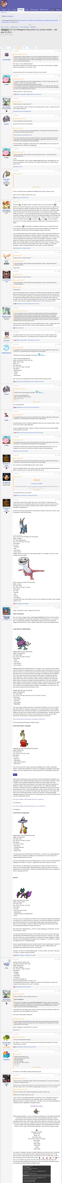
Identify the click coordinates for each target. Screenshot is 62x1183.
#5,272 (58, 1034)
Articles (14, 9)
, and (28, 407)
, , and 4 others (30, 381)
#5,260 (58, 307)
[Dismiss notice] (59, 16)
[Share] (56, 51)
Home (3, 9)
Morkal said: (17, 173)
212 (21, 47)
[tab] (30, 25)
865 (30, 47)
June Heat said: (17, 128)
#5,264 (58, 411)
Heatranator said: (18, 79)
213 (24, 47)
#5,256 (58, 170)
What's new (3, 12)
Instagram (10, 16)
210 (15, 47)
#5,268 (58, 499)
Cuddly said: (17, 101)
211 (18, 47)
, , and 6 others (28, 340)
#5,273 (58, 1051)
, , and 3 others (30, 432)
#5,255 (58, 149)
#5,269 (58, 607)
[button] (7, 12)
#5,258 (58, 252)
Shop (27, 9)
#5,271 (58, 991)
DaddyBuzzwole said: (19, 118)
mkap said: (16, 1054)
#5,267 (58, 473)
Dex (9, 9)
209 (12, 47)
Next (34, 47)
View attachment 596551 (37, 483)
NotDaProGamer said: (19, 388)
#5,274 (58, 1075)
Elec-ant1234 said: (18, 152)
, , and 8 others (26, 1046)
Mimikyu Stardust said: (19, 54)
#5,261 (58, 332)
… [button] (9, 47)
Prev (4, 47)
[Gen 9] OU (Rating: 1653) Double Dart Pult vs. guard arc (28, 799)
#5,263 (58, 385)
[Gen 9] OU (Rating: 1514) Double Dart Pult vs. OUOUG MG (29, 806)
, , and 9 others (26, 955)
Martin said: (16, 287)
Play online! (35, 9)
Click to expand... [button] (37, 186)
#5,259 (58, 271)
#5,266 (58, 455)
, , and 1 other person (29, 94)
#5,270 (58, 959)
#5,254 (58, 115)
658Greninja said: (18, 994)
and (23, 111)
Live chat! (45, 9)
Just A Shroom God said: (20, 311)
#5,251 (58, 51)
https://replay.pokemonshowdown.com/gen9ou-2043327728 (29, 719)
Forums (21, 9)
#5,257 (58, 201)
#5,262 (58, 344)
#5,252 (58, 75)
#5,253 (58, 98)
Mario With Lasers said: (19, 1089)
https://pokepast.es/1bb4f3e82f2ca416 (23, 135)
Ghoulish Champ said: (19, 1078)
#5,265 (58, 436)
